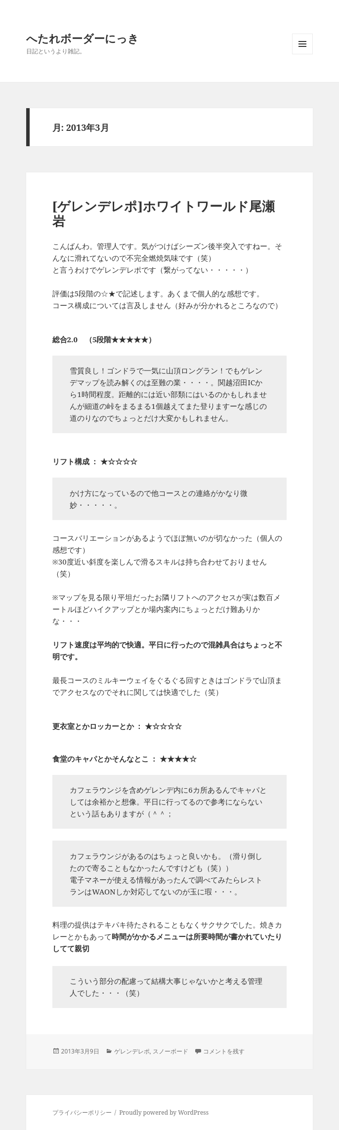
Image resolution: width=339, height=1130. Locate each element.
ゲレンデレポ (132, 1051)
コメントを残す (224, 1051)
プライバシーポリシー (82, 1112)
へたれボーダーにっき (82, 38)
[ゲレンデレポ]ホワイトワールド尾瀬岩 (163, 213)
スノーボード (170, 1051)
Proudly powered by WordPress (164, 1112)
